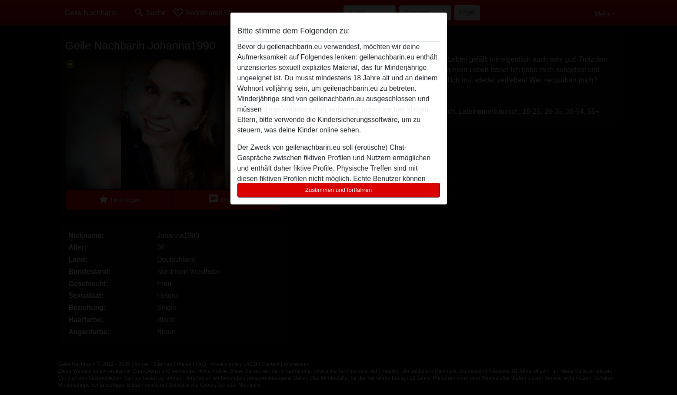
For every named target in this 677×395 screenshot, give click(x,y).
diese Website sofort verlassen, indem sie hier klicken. (346, 109)
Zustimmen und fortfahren (338, 190)
